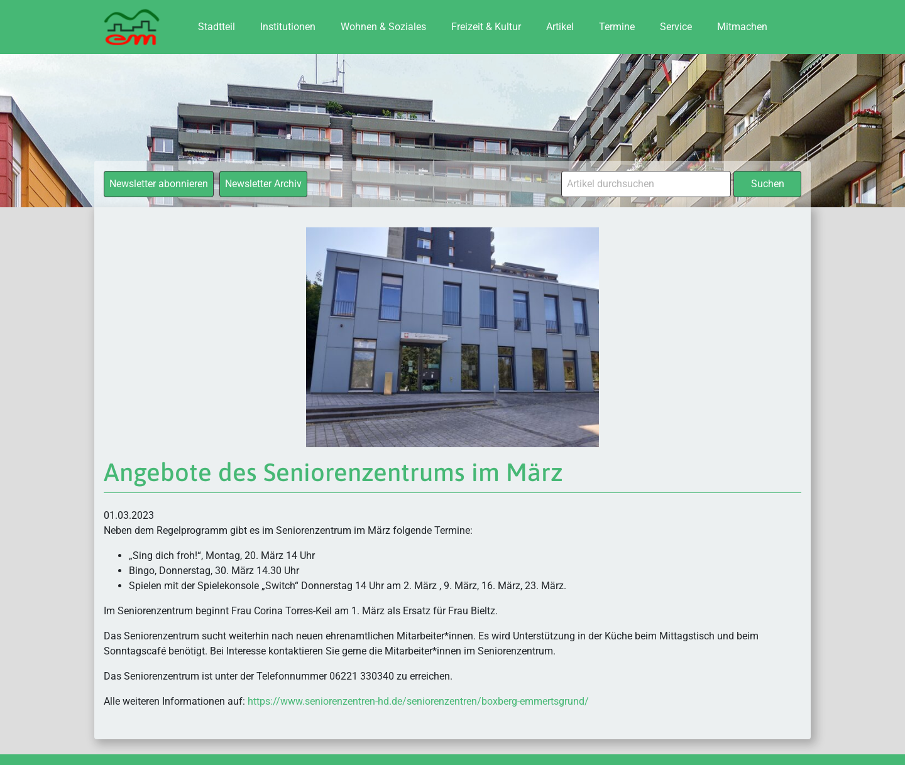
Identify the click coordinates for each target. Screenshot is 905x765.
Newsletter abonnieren (158, 184)
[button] (27, 737)
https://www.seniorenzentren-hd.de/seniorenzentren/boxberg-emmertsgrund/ (418, 701)
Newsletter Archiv (263, 184)
